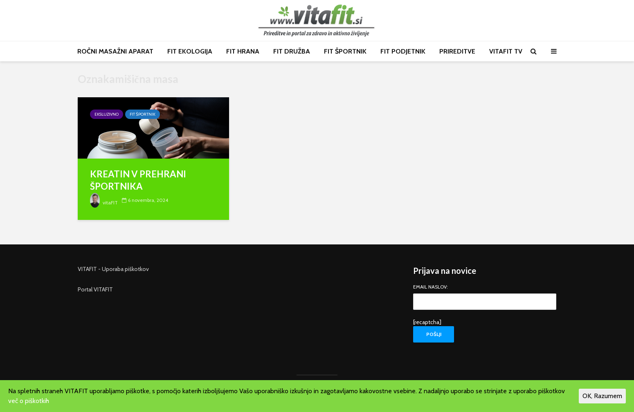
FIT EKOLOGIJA (189, 51)
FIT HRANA (242, 51)
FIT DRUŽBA (291, 51)
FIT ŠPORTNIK (345, 51)
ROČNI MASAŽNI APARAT (115, 51)
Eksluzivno (106, 114)
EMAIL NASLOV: (484, 294)
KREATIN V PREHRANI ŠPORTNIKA (138, 180)
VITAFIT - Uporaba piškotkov (113, 269)
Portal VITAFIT (95, 289)
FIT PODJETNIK (402, 51)
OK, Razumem (602, 396)
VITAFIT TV (505, 51)
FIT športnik (142, 114)
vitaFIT (104, 202)
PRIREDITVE (457, 51)
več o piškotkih (28, 401)
